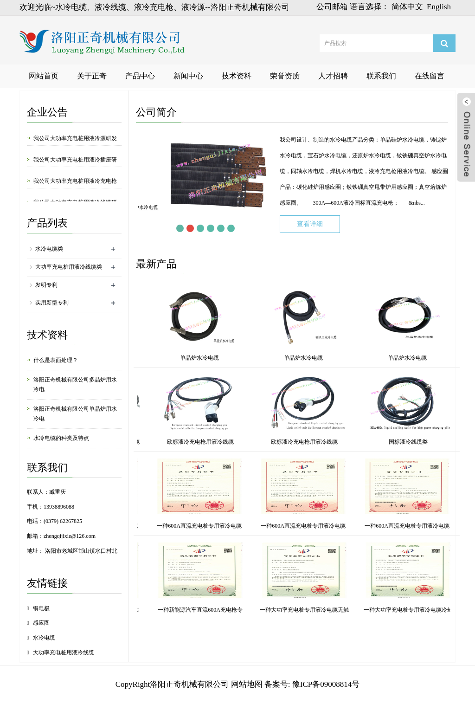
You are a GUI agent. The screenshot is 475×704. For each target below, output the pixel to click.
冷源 (221, 442)
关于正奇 (92, 76)
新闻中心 (188, 76)
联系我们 (381, 76)
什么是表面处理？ (55, 360)
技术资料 (236, 76)
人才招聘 (333, 76)
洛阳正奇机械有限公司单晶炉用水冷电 (75, 414)
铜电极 (41, 608)
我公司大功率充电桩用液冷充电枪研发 (75, 187)
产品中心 (140, 76)
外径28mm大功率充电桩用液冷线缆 (325, 442)
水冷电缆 (44, 637)
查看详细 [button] (310, 223)
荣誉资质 (285, 76)
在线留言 (429, 76)
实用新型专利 (52, 302)
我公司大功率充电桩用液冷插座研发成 (75, 166)
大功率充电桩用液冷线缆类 (68, 267)
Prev (169, 228)
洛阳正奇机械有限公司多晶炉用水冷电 (75, 384)
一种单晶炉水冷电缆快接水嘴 (221, 610)
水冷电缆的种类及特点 (61, 438)
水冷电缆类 (49, 248)
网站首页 (43, 76)
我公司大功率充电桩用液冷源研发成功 (75, 144)
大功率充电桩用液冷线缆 (63, 652)
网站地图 (247, 684)
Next (241, 228)
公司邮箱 (332, 6)
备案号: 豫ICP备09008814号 (311, 684)
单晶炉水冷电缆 (155, 358)
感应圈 (41, 623)
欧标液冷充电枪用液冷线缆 (429, 442)
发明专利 (46, 285)
